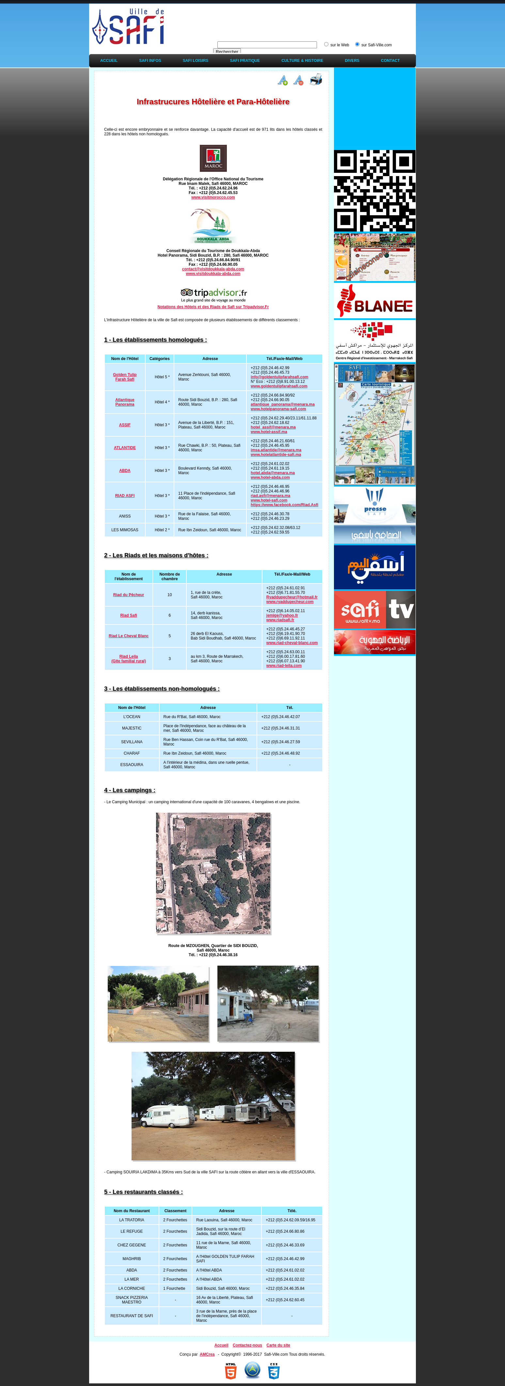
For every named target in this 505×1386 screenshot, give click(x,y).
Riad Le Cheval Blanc (129, 636)
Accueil (109, 60)
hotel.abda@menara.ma (273, 473)
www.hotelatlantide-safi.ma (276, 454)
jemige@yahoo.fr (282, 615)
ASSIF (125, 425)
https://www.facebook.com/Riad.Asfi (284, 505)
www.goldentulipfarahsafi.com (279, 386)
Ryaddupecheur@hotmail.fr (292, 597)
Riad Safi (128, 615)
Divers (352, 60)
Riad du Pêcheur (128, 595)
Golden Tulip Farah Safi (124, 377)
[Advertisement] (296, 20)
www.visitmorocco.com (213, 197)
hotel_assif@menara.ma (273, 427)
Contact (390, 60)
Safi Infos (150, 60)
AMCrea (207, 1354)
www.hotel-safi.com (269, 500)
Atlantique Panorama (124, 402)
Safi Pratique (245, 60)
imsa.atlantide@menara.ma (276, 450)
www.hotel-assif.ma (269, 431)
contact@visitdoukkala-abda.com (213, 269)
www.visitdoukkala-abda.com (213, 273)
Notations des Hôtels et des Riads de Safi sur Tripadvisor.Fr (213, 307)
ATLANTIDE (125, 447)
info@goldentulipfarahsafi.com (279, 377)
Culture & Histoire (302, 60)
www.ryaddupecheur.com (290, 601)
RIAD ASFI (125, 495)
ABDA (125, 470)
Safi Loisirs (196, 60)
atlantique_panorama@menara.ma (283, 404)
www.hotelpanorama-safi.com (278, 409)
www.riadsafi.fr (280, 620)
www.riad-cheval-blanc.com (292, 642)
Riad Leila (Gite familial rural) (128, 658)
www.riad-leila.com (284, 665)
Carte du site (278, 1345)
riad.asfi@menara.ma (270, 495)
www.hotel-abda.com (270, 477)
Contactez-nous (247, 1345)
